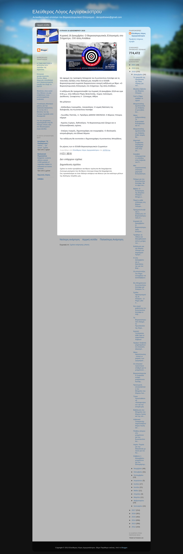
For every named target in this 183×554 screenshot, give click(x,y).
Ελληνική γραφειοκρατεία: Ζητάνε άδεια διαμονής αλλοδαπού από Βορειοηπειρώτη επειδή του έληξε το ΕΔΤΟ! (45, 80)
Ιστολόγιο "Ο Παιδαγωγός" (42, 142)
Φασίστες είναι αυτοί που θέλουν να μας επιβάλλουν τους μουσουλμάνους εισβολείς (44, 95)
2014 (134, 520)
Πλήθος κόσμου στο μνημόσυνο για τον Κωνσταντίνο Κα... (139, 436)
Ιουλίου (137, 484)
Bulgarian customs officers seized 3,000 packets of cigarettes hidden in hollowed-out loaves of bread (44, 163)
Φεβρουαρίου (139, 501)
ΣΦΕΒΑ (40, 179)
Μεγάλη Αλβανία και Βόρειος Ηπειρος (139, 91)
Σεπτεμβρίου (138, 475)
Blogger (124, 548)
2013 (134, 523)
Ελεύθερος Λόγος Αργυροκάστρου (67, 11)
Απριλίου (137, 494)
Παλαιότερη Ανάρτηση (111, 239)
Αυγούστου (138, 481)
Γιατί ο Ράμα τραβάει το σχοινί (138, 98)
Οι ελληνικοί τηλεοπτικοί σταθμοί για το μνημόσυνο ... (139, 367)
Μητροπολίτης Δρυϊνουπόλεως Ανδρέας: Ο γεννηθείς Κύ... (139, 108)
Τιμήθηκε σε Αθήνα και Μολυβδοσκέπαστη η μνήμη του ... (139, 239)
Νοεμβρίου (138, 468)
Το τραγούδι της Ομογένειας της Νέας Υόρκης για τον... (139, 81)
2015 (134, 517)
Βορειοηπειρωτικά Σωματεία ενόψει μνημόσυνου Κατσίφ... (139, 377)
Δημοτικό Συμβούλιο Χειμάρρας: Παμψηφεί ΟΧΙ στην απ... (138, 145)
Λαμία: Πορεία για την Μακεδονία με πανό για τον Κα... (139, 449)
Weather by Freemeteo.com (136, 538)
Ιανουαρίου (138, 506)
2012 (134, 527)
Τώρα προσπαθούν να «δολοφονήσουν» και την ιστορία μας (139, 401)
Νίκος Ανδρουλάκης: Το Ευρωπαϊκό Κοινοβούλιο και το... (139, 120)
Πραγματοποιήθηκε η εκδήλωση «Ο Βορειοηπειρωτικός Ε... (139, 214)
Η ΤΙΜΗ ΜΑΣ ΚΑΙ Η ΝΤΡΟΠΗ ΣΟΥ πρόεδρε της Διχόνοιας (44, 66)
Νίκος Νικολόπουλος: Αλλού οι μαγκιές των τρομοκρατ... (139, 356)
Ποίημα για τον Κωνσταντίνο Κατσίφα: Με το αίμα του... (139, 182)
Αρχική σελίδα (43, 25)
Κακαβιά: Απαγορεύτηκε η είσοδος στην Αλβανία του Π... (139, 158)
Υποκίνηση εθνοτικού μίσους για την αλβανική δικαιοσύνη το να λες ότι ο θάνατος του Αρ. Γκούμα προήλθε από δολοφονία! (45, 110)
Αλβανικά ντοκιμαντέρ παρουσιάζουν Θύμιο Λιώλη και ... (139, 424)
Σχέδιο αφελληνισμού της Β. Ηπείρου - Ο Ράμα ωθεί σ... (139, 298)
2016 (134, 513)
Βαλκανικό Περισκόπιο (42, 155)
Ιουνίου (137, 487)
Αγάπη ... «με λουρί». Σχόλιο (42, 146)
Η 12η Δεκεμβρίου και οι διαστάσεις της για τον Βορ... (138, 263)
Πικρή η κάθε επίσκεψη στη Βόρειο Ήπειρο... (139, 203)
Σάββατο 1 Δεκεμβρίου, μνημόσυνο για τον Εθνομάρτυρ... (139, 460)
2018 (134, 71)
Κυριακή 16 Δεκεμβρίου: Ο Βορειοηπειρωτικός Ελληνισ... (139, 226)
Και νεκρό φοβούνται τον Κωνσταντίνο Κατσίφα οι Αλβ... (139, 310)
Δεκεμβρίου (138, 74)
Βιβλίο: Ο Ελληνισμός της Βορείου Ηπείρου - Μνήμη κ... (138, 193)
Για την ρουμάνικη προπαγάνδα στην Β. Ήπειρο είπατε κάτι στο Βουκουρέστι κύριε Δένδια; (45, 125)
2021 (134, 65)
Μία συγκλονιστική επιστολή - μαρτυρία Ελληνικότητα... (139, 171)
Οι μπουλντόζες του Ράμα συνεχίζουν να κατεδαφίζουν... (139, 275)
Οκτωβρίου (138, 472)
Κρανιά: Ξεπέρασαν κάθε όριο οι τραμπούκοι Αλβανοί (138, 335)
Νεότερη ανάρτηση (70, 239)
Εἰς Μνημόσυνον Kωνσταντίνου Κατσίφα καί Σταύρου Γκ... (139, 286)
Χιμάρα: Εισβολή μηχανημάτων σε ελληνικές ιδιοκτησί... (139, 346)
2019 (134, 68)
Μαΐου (136, 491)
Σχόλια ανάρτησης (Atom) (79, 245)
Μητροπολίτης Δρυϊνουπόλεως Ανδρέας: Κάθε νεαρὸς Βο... (139, 133)
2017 (134, 510)
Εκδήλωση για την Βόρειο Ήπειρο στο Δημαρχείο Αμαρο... (138, 250)
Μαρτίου (137, 497)
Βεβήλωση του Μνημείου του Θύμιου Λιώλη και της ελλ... (139, 413)
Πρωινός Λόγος (43, 175)
